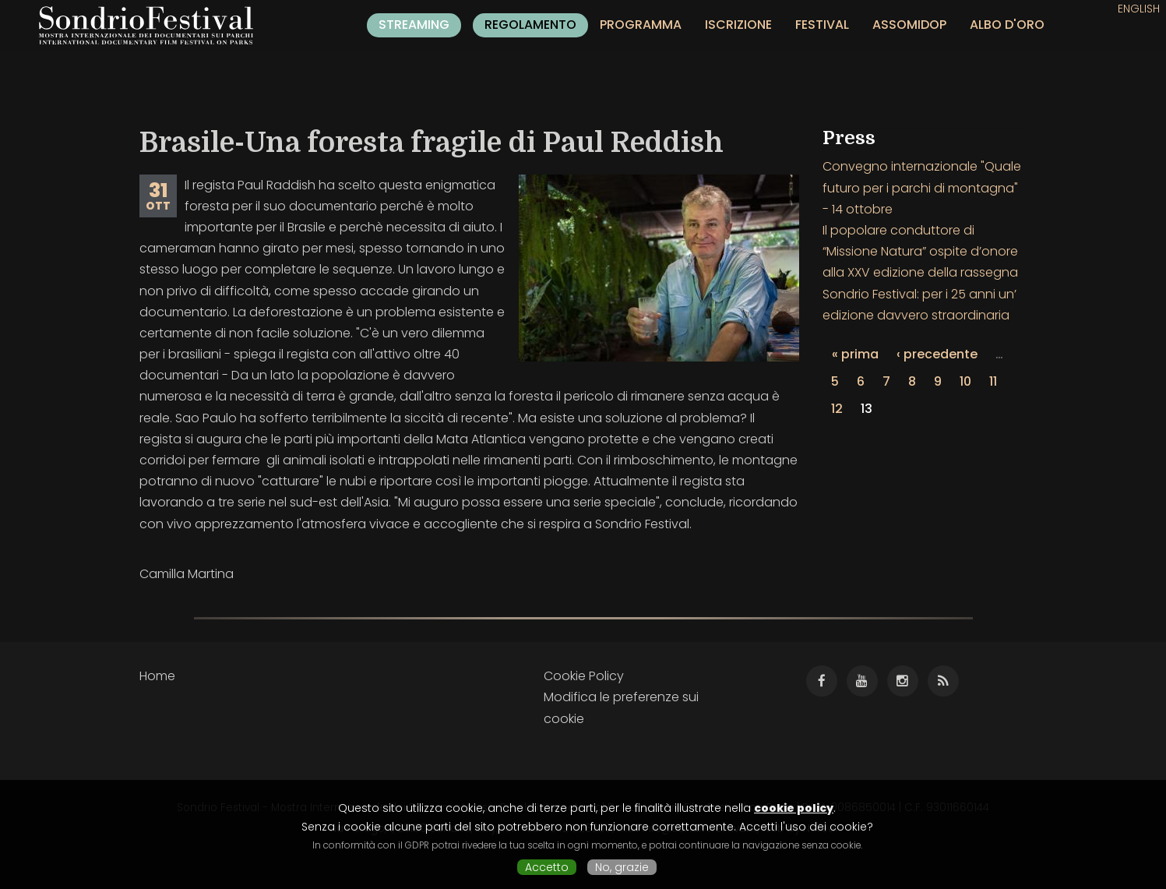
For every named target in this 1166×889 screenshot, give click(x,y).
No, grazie (622, 867)
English (1139, 8)
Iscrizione (738, 25)
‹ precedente (937, 354)
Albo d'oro (1007, 25)
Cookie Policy (584, 676)
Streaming (414, 25)
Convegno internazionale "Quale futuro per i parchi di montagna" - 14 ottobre (922, 187)
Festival (822, 25)
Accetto (547, 867)
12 (837, 409)
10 (965, 381)
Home (157, 676)
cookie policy (793, 808)
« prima (855, 354)
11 (993, 381)
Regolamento (530, 25)
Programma (641, 25)
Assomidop (909, 25)
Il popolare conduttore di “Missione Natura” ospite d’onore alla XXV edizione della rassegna (920, 251)
